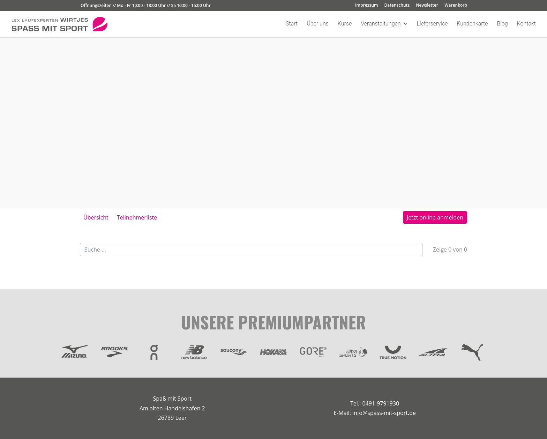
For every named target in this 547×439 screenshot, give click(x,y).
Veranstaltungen (380, 24)
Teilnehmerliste (137, 217)
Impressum (366, 5)
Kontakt (526, 24)
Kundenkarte (472, 24)
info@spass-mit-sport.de (384, 413)
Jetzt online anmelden (435, 217)
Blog (502, 24)
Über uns (318, 24)
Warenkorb (455, 5)
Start (292, 24)
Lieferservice (432, 24)
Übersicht (95, 217)
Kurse (345, 24)
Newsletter (427, 5)
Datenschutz (397, 5)
